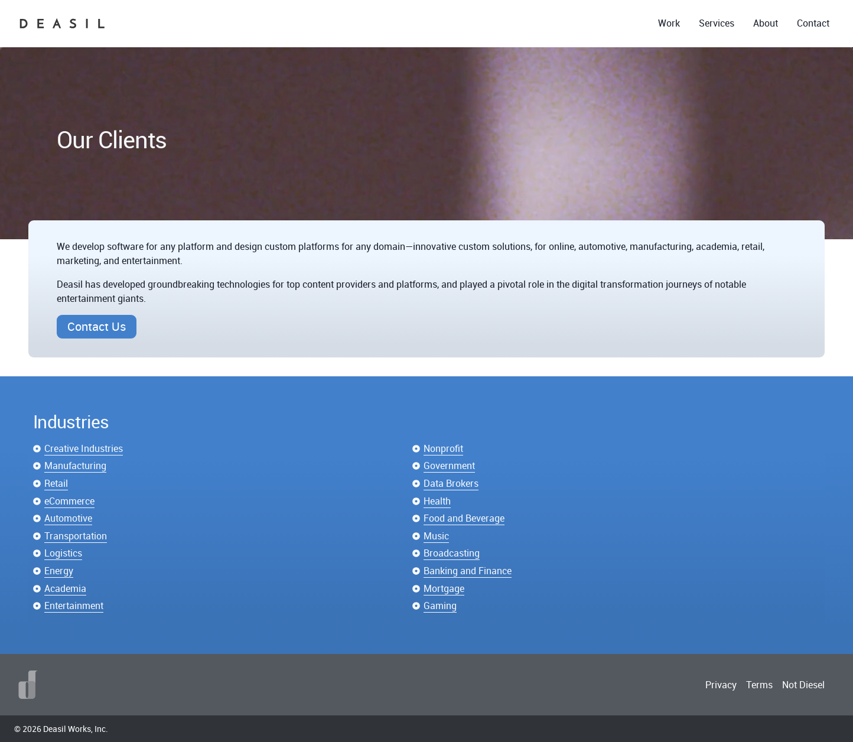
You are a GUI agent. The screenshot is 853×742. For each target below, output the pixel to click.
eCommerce (69, 500)
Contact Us (96, 326)
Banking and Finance (468, 570)
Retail (56, 483)
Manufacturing (75, 465)
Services (716, 23)
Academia (65, 588)
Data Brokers (451, 483)
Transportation (75, 535)
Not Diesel (803, 684)
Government (449, 465)
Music (436, 535)
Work (669, 23)
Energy (58, 570)
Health (437, 500)
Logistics (63, 552)
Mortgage (444, 588)
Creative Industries (83, 448)
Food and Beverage (464, 518)
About (765, 23)
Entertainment (73, 605)
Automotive (68, 518)
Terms (759, 684)
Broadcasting (452, 552)
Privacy (721, 684)
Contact (813, 23)
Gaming (440, 605)
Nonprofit (443, 448)
